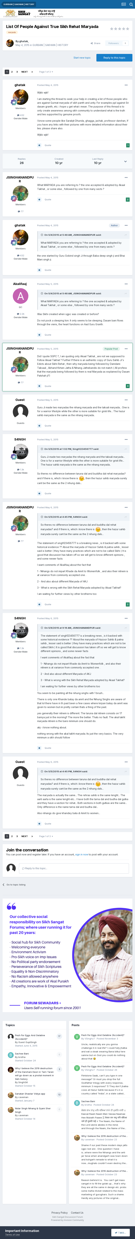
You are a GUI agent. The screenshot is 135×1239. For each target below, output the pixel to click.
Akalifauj (20, 284)
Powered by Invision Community (67, 1220)
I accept (121, 1232)
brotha (21, 1057)
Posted (47, 85)
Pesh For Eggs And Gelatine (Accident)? (102, 1035)
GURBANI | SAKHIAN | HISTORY (50, 45)
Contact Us (77, 1212)
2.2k (20, 313)
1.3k (20, 469)
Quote (48, 145)
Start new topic (82, 57)
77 (21, 211)
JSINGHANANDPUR (20, 179)
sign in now (81, 854)
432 (20, 115)
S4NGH (20, 439)
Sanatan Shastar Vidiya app (30, 1093)
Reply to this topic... (34, 868)
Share (95, 43)
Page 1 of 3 (46, 72)
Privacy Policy (60, 1212)
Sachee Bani (22, 1053)
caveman (23, 1097)
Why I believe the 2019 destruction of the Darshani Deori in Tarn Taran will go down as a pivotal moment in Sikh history (104, 1136)
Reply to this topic (114, 57)
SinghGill (23, 1082)
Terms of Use (12, 1234)
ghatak (23, 41)
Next (24, 72)
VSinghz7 (90, 1038)
